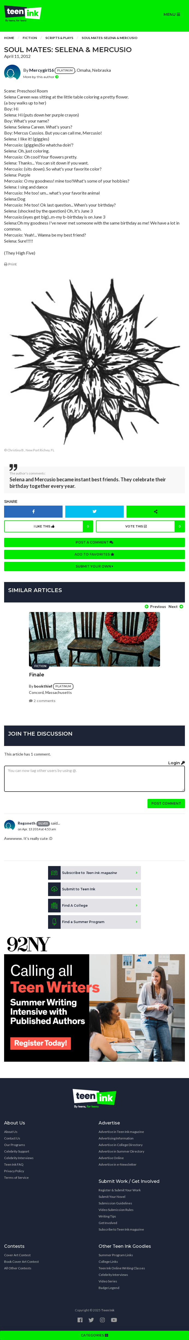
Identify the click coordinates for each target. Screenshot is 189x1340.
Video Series (108, 1281)
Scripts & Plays (59, 38)
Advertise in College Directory (121, 1145)
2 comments (42, 701)
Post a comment (94, 542)
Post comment (166, 803)
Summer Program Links (116, 1255)
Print (10, 264)
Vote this (155, 526)
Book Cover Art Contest (21, 1262)
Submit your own (94, 566)
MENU (172, 14)
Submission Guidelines (115, 1203)
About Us (10, 1132)
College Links (108, 1262)
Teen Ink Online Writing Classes (122, 1268)
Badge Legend (109, 1288)
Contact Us (12, 1138)
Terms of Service (16, 1177)
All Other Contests (17, 1268)
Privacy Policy (14, 1171)
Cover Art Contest (17, 1255)
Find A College (68, 905)
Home (9, 38)
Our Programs (14, 1145)
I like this (63, 526)
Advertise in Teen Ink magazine (121, 1132)
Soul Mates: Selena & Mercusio (109, 38)
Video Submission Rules (116, 1210)
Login (176, 762)
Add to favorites (94, 554)
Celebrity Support (16, 1151)
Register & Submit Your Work (120, 1190)
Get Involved (108, 1223)
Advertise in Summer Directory (121, 1151)
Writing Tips (107, 1216)
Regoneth (27, 823)
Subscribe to (82, 873)
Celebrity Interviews (19, 1158)
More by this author (40, 77)
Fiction (30, 38)
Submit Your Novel (112, 1197)
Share (10, 501)
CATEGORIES (94, 1335)
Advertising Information (116, 1138)
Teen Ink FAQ (13, 1164)
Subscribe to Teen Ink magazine (121, 1229)
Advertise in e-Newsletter (118, 1164)
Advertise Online (111, 1158)
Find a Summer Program (76, 922)
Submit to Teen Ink (71, 889)
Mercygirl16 (41, 70)
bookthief (43, 686)
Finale (36, 675)
